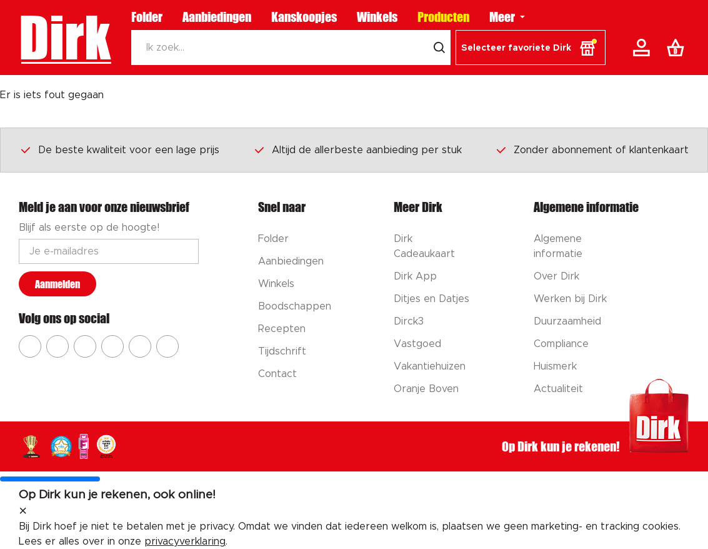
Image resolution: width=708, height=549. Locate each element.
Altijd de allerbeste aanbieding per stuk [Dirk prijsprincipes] (357, 149)
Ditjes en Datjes (431, 299)
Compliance (561, 344)
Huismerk (555, 366)
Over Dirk (556, 276)
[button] (531, 47)
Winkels (377, 16)
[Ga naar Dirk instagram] (57, 346)
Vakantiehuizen (430, 366)
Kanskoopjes (304, 16)
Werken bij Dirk (570, 299)
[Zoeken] (279, 47)
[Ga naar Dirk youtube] (85, 346)
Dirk (65, 37)
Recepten (282, 329)
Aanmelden (57, 284)
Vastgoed (417, 344)
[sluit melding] (23, 511)
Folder (146, 16)
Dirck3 (409, 321)
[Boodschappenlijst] (678, 47)
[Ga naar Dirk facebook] (30, 346)
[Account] (643, 47)
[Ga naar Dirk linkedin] (167, 346)
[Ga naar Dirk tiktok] (140, 346)
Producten (443, 16)
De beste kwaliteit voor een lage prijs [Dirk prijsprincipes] (119, 149)
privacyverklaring (185, 541)
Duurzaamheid (567, 321)
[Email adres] (109, 251)
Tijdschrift (282, 351)
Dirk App (415, 276)
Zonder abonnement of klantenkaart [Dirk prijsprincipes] (592, 149)
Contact (277, 374)
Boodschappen (294, 306)
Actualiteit (558, 389)
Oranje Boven (426, 389)
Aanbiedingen (216, 16)
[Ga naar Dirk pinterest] (112, 346)
